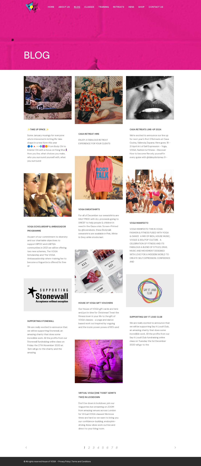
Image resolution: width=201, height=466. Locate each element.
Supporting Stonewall (40, 321)
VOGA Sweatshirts (89, 209)
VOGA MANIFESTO (139, 223)
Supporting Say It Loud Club (146, 317)
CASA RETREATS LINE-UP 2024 (145, 129)
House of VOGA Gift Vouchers (95, 303)
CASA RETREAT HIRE (88, 134)
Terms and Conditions (81, 461)
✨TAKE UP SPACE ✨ (38, 129)
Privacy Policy (64, 461)
